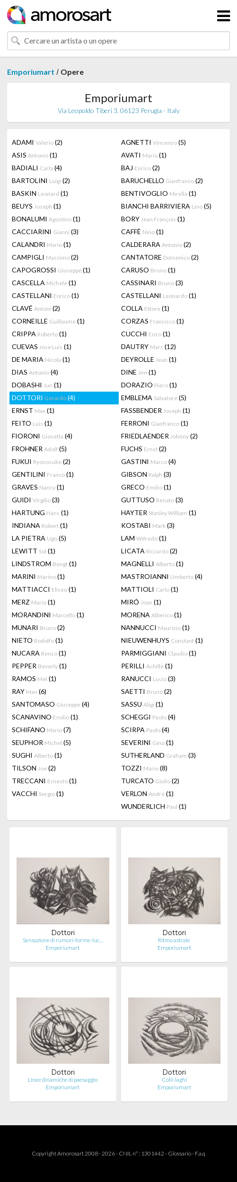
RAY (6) (29, 691)
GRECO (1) (146, 487)
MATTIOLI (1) (149, 589)
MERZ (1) (33, 602)
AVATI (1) (144, 155)
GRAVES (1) (38, 487)
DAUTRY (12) (148, 346)
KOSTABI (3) (148, 525)
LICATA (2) (149, 551)
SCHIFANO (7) (41, 730)
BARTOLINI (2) (41, 180)
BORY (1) (153, 219)
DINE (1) (138, 372)
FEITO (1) (32, 423)
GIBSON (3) (146, 474)
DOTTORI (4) (43, 398)
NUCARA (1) (39, 653)
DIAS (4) (35, 372)
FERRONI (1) (154, 423)
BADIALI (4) (37, 168)
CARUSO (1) (148, 270)
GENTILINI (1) (43, 474)
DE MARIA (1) (41, 359)
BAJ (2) (140, 168)
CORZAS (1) (152, 321)
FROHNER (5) (39, 449)
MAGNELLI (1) (152, 564)
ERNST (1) (33, 410)
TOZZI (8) (144, 768)
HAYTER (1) (158, 512)
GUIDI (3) (36, 500)
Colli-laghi (174, 1079)
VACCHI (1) (38, 793)
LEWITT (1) (33, 551)
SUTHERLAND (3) (158, 755)
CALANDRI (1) (41, 244)
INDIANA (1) (40, 525)
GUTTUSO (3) (152, 500)
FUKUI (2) (41, 461)
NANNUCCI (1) (155, 627)
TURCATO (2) (150, 781)
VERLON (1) (147, 793)
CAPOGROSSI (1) (51, 270)
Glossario (179, 1153)
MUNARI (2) (38, 627)
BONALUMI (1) (46, 219)
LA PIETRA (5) (39, 538)
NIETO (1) (37, 640)
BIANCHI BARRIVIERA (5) (166, 206)
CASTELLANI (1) (45, 295)
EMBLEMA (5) (153, 398)
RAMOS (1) (34, 678)
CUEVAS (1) (41, 346)
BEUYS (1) (36, 206)
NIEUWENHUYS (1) (162, 640)
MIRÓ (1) (141, 602)
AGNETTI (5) (153, 142)
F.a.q (200, 1153)
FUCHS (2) (144, 449)
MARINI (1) (38, 576)
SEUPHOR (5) (41, 742)
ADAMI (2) (37, 142)
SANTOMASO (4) (50, 704)
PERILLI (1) (147, 666)
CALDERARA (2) (156, 244)
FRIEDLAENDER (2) (159, 436)
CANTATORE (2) (160, 257)
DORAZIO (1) (149, 385)
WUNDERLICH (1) (153, 806)
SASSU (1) (142, 704)
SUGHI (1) (37, 755)
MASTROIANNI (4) (161, 576)
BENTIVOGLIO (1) (158, 193)
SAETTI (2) (146, 691)
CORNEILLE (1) (48, 321)
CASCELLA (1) (44, 283)
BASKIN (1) (40, 193)
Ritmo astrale (174, 940)
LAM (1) (144, 538)
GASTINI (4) (148, 461)
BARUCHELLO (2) (162, 180)
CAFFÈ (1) (142, 232)
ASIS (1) (34, 155)
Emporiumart (30, 71)
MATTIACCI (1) (44, 589)
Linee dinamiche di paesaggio (62, 1079)
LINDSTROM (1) (44, 564)
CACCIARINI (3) (45, 232)
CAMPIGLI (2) (45, 257)
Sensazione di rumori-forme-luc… (63, 940)
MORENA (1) (151, 615)
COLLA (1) (145, 308)
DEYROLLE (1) (148, 359)
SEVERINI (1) (147, 742)
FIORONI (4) (42, 436)
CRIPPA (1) (39, 334)
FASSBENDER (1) (155, 410)
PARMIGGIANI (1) (158, 653)
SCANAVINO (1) (45, 717)
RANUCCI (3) (148, 678)
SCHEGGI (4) (148, 717)
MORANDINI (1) (48, 615)
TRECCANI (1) (44, 781)
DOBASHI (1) (36, 385)
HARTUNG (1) (40, 512)
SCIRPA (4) (145, 730)
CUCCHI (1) (145, 334)
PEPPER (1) (39, 666)
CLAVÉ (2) (36, 308)
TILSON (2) (34, 768)
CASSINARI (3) (152, 283)
